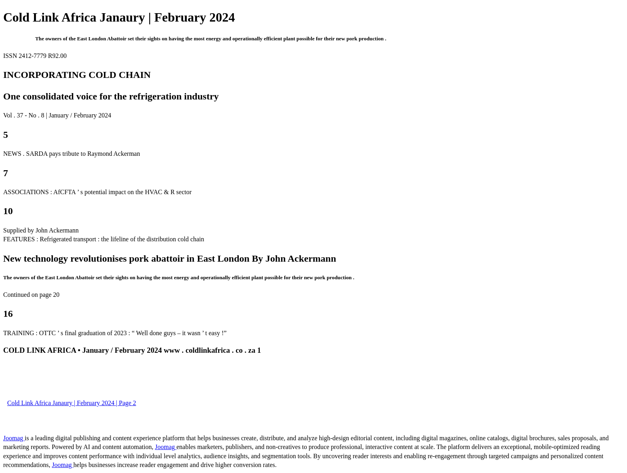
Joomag (14, 438)
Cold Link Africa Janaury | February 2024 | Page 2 (71, 402)
